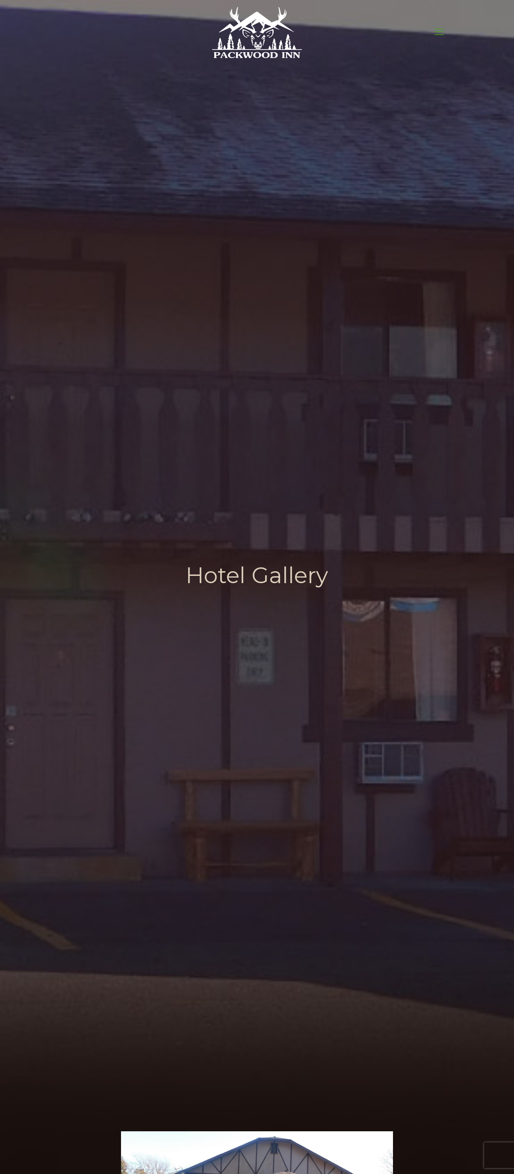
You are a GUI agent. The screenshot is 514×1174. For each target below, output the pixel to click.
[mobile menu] (439, 32)
